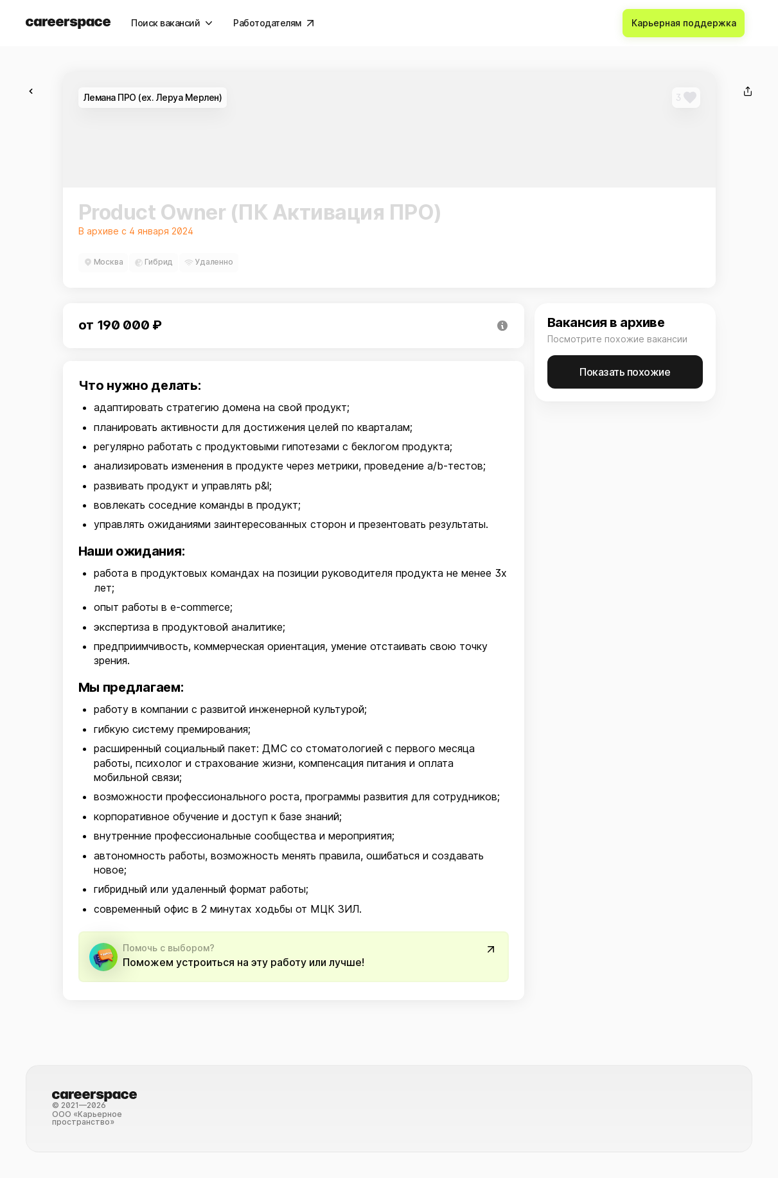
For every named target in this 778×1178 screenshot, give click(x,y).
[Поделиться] (747, 91)
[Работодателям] (273, 23)
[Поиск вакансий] (172, 23)
